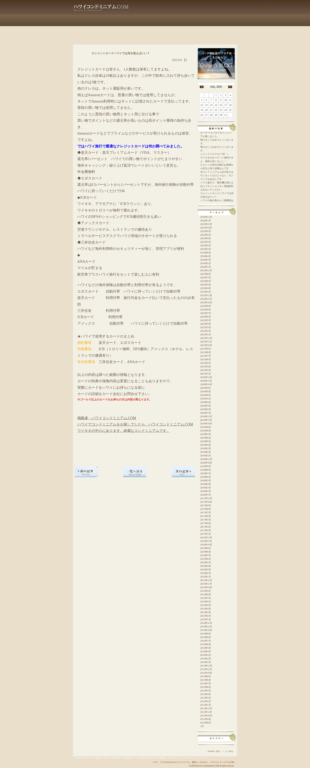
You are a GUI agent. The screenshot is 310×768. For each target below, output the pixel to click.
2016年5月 (205, 562)
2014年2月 (205, 658)
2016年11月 (206, 541)
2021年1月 (205, 373)
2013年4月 (205, 694)
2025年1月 (205, 249)
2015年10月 (206, 587)
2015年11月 (206, 583)
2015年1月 (205, 619)
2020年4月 (205, 402)
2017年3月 (205, 526)
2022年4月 (205, 323)
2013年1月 (205, 705)
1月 (202, 726)
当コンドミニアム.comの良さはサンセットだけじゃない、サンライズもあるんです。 (216, 175)
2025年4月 (205, 238)
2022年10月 (206, 302)
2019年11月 (206, 420)
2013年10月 (206, 672)
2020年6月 (205, 395)
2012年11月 (206, 712)
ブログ (185, 758)
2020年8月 (205, 391)
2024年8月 (205, 252)
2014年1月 (205, 662)
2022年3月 (205, 327)
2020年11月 (206, 380)
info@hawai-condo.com (217, 11)
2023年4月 (205, 288)
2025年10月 (206, 227)
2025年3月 (205, 242)
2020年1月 (205, 412)
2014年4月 (205, 651)
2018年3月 (205, 487)
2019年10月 (206, 423)
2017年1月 (205, 534)
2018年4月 (205, 484)
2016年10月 (206, 544)
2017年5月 (205, 519)
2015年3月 (205, 612)
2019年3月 (205, 448)
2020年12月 (206, 377)
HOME (79, 758)
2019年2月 (205, 452)
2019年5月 (205, 441)
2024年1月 (205, 266)
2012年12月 (206, 708)
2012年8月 (205, 722)
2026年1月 (205, 220)
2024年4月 (205, 256)
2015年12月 (206, 580)
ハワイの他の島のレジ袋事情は (216, 200)
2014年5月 (205, 648)
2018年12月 (206, 459)
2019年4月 (205, 445)
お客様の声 (151, 758)
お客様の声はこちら (180, 11)
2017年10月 (206, 502)
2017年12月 (206, 498)
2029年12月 (206, 217)
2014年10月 (206, 630)
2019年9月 (205, 427)
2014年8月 (205, 637)
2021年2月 (205, 370)
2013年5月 (205, 690)
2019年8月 (205, 430)
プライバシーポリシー (199, 758)
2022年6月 (205, 316)
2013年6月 (205, 687)
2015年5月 (205, 605)
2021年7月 (205, 356)
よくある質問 (170, 20)
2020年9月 (205, 388)
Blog (149, 11)
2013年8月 (205, 680)
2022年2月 (205, 331)
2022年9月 (205, 306)
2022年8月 (205, 309)
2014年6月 (205, 644)
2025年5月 (205, 234)
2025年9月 (205, 231)
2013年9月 (205, 676)
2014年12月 (206, 623)
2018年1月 (205, 494)
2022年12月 (206, 295)
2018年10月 (206, 462)
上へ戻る (229, 751)
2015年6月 (205, 601)
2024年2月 (205, 263)
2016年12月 (206, 537)
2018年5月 (205, 480)
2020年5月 (205, 398)
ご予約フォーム (222, 20)
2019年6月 (205, 437)
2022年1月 (205, 334)
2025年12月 (206, 224)
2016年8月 (205, 551)
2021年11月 (206, 341)
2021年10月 (206, 345)
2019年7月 (205, 434)
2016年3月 (205, 569)
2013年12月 (206, 665)
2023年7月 (205, 277)
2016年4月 (205, 566)
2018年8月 (205, 469)
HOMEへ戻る (214, 751)
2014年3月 (205, 655)
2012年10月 (206, 715)
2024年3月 (205, 259)
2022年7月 (205, 313)
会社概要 (195, 20)
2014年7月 (205, 640)
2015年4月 (205, 608)
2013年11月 (206, 669)
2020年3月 (205, 405)
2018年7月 (205, 473)
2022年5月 (205, 320)
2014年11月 (206, 626)
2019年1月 (205, 455)
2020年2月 (205, 409)
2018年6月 (205, 477)
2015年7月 (205, 598)
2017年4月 (205, 523)
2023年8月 (205, 274)
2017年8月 (205, 509)
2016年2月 (205, 573)
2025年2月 (205, 245)
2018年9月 (205, 466)
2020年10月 (206, 384)
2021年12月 (206, 338)
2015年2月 (205, 615)
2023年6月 (205, 281)
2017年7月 (205, 512)
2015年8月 (205, 594)
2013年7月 (205, 683)
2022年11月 (206, 299)
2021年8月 (205, 352)
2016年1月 (205, 576)
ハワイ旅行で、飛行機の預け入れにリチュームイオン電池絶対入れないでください (216, 186)
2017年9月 (205, 505)
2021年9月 (205, 348)
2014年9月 (205, 633)
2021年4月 (205, 366)
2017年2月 (205, 530)
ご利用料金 (121, 20)
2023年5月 (205, 284)
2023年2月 (205, 291)
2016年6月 (205, 559)
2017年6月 (205, 516)
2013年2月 (205, 701)
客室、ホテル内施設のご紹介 (91, 20)
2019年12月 (206, 416)
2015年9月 (205, 591)
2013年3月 (205, 697)
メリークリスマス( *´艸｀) (214, 154)
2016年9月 (205, 548)
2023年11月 (206, 270)
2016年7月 (205, 555)
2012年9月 (205, 719)
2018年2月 (205, 491)
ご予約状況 (145, 20)
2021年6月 (205, 359)
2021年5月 (205, 363)
